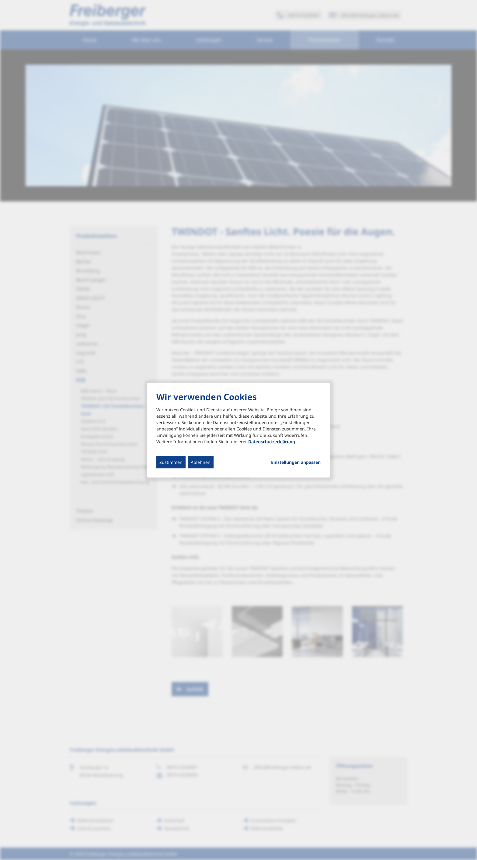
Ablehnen (201, 462)
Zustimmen (171, 462)
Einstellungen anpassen (296, 462)
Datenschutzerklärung (271, 441)
